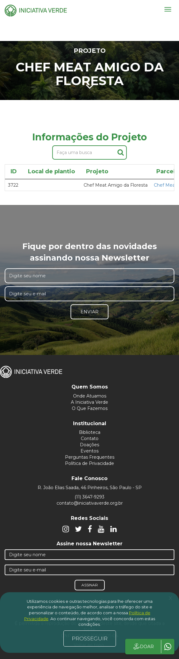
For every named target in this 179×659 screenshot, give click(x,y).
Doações (89, 445)
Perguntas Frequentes (89, 457)
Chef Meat (165, 185)
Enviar (89, 312)
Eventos (89, 451)
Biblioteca (89, 432)
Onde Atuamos (89, 396)
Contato (90, 438)
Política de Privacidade (89, 463)
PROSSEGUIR (90, 638)
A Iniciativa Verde (89, 402)
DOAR (143, 646)
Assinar (89, 585)
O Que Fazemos (90, 408)
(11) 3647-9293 (89, 497)
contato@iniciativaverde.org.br (90, 503)
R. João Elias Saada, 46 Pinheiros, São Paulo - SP (90, 487)
